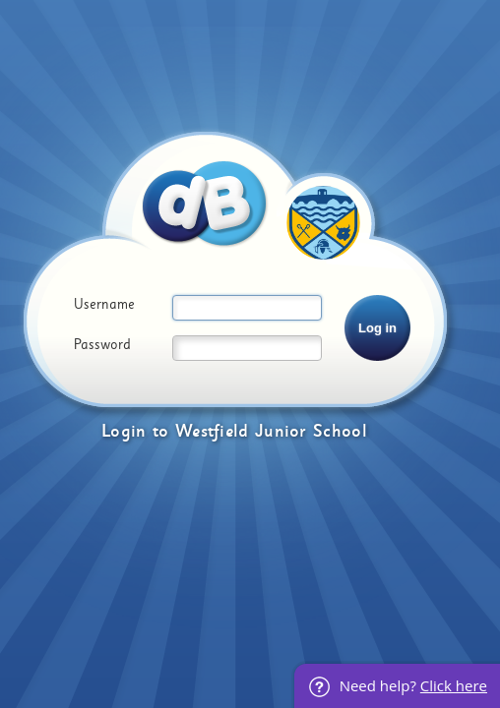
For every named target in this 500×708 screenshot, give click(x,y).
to (161, 431)
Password (102, 345)
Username (104, 305)
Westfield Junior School (271, 431)
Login (124, 431)
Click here (453, 685)
